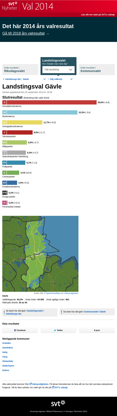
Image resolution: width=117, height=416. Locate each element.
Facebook (20, 330)
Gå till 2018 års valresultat (23, 33)
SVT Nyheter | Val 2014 (27, 6)
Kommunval (91, 70)
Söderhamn (8, 366)
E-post (97, 330)
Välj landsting (51, 69)
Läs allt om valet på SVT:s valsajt (98, 14)
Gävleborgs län (13, 79)
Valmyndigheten (71, 293)
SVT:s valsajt (60, 387)
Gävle (26, 79)
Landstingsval (55, 62)
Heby (4, 352)
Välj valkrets (56, 79)
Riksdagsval (14, 70)
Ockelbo (6, 343)
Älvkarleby (7, 361)
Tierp (4, 357)
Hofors (5, 370)
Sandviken (7, 347)
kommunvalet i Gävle (95, 311)
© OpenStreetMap (52, 293)
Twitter (58, 330)
